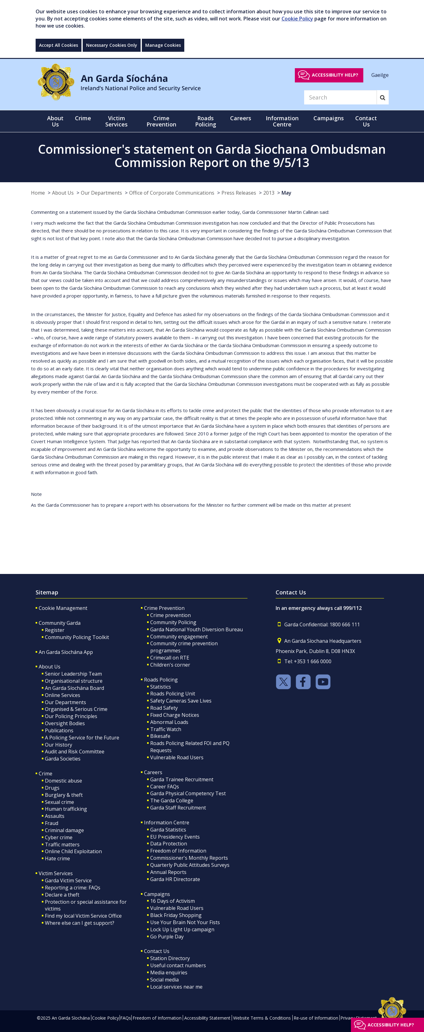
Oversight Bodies (65, 723)
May (286, 192)
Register (54, 630)
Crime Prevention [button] (161, 121)
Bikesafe (160, 736)
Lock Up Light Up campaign (182, 929)
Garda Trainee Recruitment (181, 779)
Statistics (160, 686)
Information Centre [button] (282, 121)
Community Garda (60, 623)
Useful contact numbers (178, 965)
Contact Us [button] (366, 121)
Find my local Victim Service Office (83, 915)
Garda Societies (63, 758)
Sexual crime (59, 802)
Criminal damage (64, 830)
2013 (268, 192)
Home (38, 192)
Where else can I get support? (79, 923)
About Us (63, 192)
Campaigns (157, 894)
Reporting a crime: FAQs (72, 887)
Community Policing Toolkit (77, 637)
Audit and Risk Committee (74, 751)
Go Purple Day (167, 936)
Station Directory (170, 958)
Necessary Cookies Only (111, 45)
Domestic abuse (63, 780)
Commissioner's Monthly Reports (189, 857)
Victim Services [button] (116, 121)
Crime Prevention (164, 608)
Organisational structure (74, 680)
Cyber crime (58, 837)
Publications (59, 730)
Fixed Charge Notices (174, 715)
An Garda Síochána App (66, 652)
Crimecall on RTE (169, 657)
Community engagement (179, 636)
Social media (164, 979)
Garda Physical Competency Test (188, 793)
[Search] (340, 97)
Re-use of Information (316, 1018)
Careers (153, 772)
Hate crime (57, 858)
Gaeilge (380, 74)
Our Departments (101, 192)
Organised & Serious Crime (76, 709)
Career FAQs (164, 786)
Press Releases (238, 192)
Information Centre (166, 822)
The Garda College (171, 800)
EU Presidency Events (175, 836)
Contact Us (156, 951)
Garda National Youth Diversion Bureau (196, 629)
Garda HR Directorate (175, 879)
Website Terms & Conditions (262, 1018)
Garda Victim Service (68, 880)
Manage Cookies (163, 45)
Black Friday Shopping (176, 915)
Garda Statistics (168, 829)
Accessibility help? (335, 75)
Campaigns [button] (328, 118)
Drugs (52, 787)
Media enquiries (168, 972)
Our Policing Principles (71, 716)
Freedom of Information (178, 850)
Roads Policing (161, 679)
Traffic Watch (165, 729)
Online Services (62, 695)
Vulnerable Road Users (176, 757)
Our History (58, 744)
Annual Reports (168, 872)
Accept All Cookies (58, 45)
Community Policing (173, 622)
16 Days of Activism (172, 900)
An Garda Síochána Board (74, 688)
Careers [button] (240, 118)
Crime (45, 773)
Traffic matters (62, 844)
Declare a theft (62, 894)
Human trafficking (66, 808)
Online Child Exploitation (73, 851)
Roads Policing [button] (205, 121)
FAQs (125, 1018)
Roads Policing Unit (172, 693)
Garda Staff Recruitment (178, 807)
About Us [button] (55, 121)
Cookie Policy (297, 18)
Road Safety (164, 707)
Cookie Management (63, 608)
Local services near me (176, 986)
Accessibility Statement (207, 1018)
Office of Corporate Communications (171, 192)
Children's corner (170, 664)
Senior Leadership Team (73, 673)
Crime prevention (170, 615)
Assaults (54, 816)
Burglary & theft (64, 795)
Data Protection (168, 843)
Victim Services (56, 873)
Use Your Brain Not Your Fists (185, 922)
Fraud (51, 823)
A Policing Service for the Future (82, 737)
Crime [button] (83, 118)
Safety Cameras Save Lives (181, 700)
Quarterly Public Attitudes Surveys (189, 865)
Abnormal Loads (169, 722)
